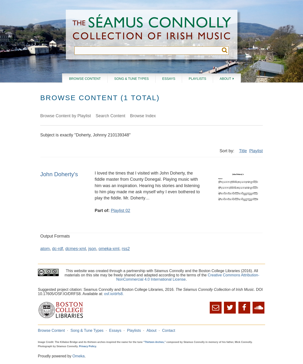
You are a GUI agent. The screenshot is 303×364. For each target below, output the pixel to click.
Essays (168, 79)
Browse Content (85, 79)
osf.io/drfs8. (114, 294)
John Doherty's (59, 174)
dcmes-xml (75, 248)
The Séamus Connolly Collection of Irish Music (152, 28)
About (225, 79)
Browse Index (143, 115)
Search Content (110, 115)
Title (243, 150)
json (92, 248)
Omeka (78, 356)
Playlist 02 (120, 210)
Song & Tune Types (131, 79)
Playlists (197, 79)
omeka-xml (108, 248)
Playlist (256, 150)
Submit (224, 50)
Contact (168, 330)
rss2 (126, 248)
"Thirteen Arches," (154, 342)
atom (45, 248)
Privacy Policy (87, 346)
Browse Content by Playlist (65, 115)
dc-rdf (57, 248)
